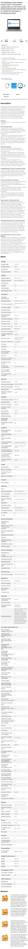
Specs (17, 94)
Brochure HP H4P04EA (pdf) (8, 79)
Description (6, 94)
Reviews (6, 96)
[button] (24, 86)
